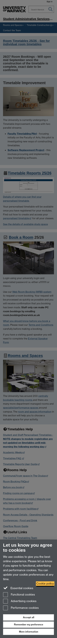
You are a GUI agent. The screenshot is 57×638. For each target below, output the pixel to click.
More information (28, 631)
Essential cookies (18, 588)
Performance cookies (21, 608)
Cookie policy (45, 583)
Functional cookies (19, 595)
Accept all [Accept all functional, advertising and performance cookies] (28, 617)
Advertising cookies (19, 601)
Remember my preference (28, 624)
